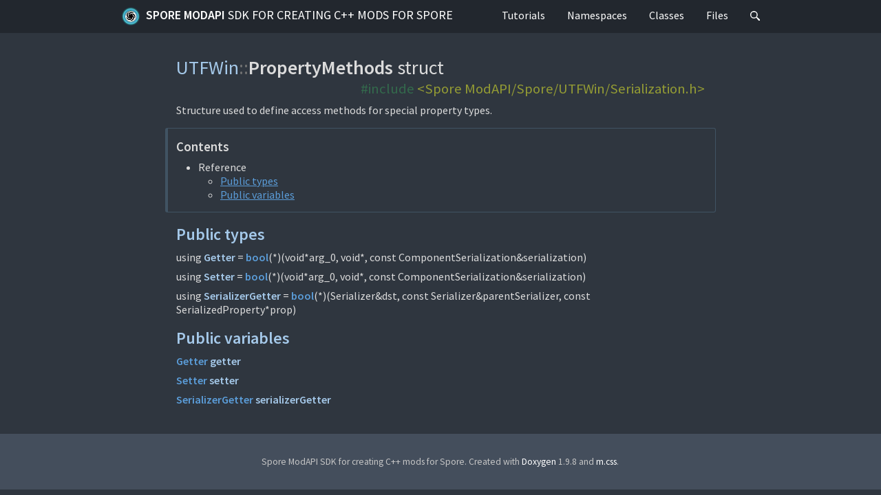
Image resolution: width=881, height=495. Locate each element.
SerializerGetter (242, 295)
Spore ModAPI (287, 16)
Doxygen (539, 462)
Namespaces (597, 15)
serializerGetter (293, 399)
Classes (666, 15)
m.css (606, 462)
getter (225, 361)
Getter (219, 257)
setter (224, 380)
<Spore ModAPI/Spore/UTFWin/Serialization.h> (561, 89)
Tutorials (523, 15)
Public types (249, 181)
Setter (219, 276)
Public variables (257, 194)
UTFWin (207, 67)
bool (257, 257)
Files (717, 15)
